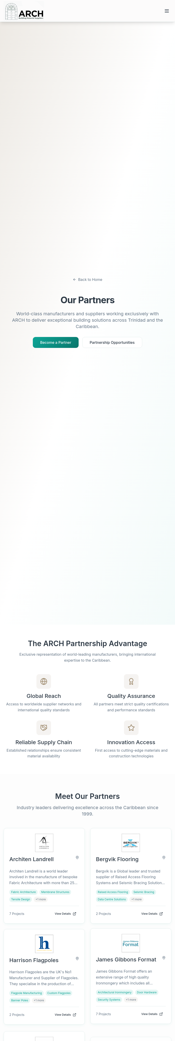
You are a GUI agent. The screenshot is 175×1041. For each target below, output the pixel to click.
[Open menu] (166, 11)
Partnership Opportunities (112, 342)
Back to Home (87, 279)
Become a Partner (55, 342)
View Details (65, 913)
